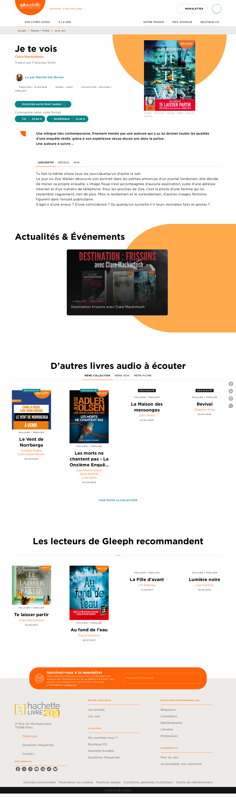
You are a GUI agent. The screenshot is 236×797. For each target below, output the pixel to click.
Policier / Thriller (40, 30)
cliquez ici (70, 684)
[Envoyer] (196, 678)
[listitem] (18, 769)
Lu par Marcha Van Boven (44, 77)
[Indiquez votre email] (158, 678)
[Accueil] (30, 8)
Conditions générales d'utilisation (148, 782)
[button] (192, 8)
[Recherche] (216, 8)
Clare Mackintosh (29, 56)
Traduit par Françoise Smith (35, 62)
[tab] (19, 22)
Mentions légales (108, 782)
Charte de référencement (194, 782)
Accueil (22, 30)
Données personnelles (39, 782)
